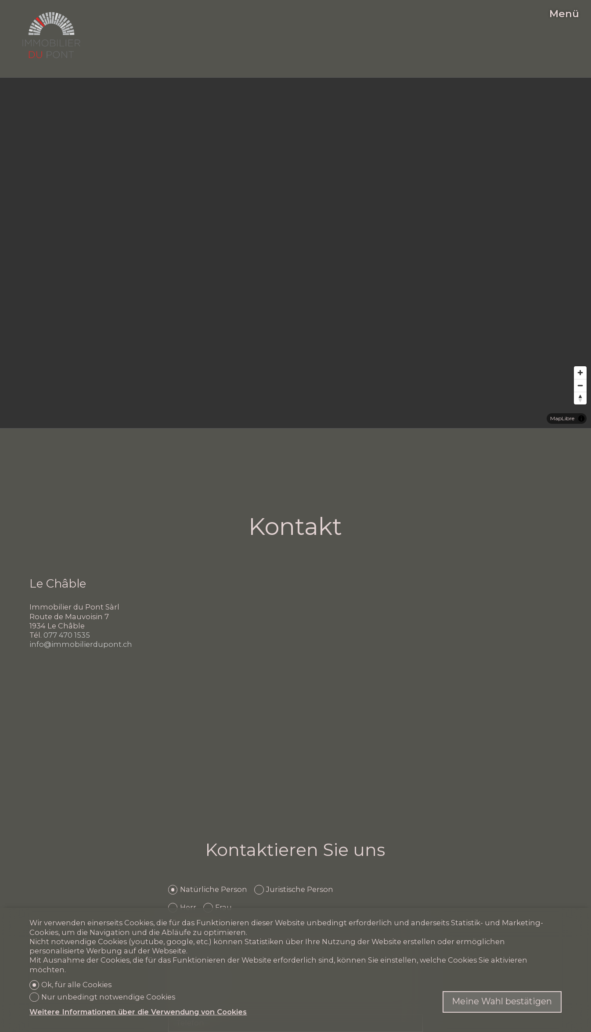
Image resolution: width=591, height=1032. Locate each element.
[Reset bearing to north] (580, 398)
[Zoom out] (580, 385)
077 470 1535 (66, 635)
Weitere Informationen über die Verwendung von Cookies (138, 1011)
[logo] (51, 35)
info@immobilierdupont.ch (80, 644)
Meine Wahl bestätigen (502, 1001)
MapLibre (562, 418)
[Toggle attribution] (581, 418)
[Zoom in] (580, 372)
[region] (295, 253)
